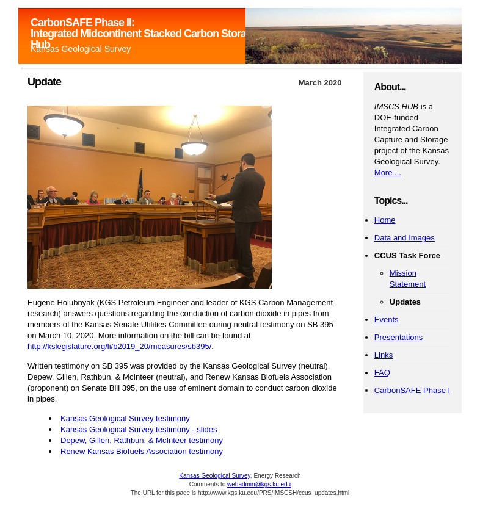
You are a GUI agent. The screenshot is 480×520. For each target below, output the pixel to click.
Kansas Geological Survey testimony (125, 418)
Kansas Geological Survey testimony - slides (138, 429)
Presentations (398, 337)
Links (383, 354)
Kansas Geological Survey (81, 49)
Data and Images (404, 237)
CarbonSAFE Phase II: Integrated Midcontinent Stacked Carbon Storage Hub (144, 33)
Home (385, 220)
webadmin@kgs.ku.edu (259, 484)
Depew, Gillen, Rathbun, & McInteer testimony (141, 440)
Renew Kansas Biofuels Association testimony (141, 451)
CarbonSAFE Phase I (412, 390)
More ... (387, 172)
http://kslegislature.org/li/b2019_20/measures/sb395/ (119, 346)
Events (386, 319)
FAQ (382, 372)
